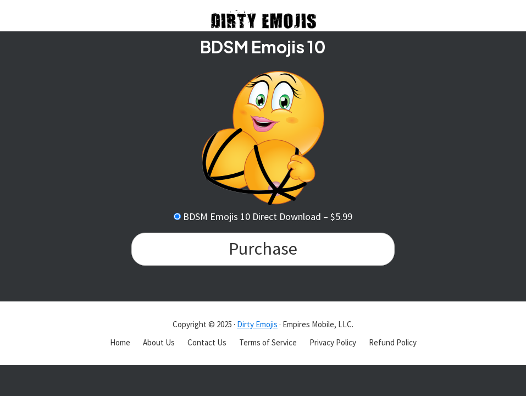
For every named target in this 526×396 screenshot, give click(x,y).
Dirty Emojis (257, 324)
